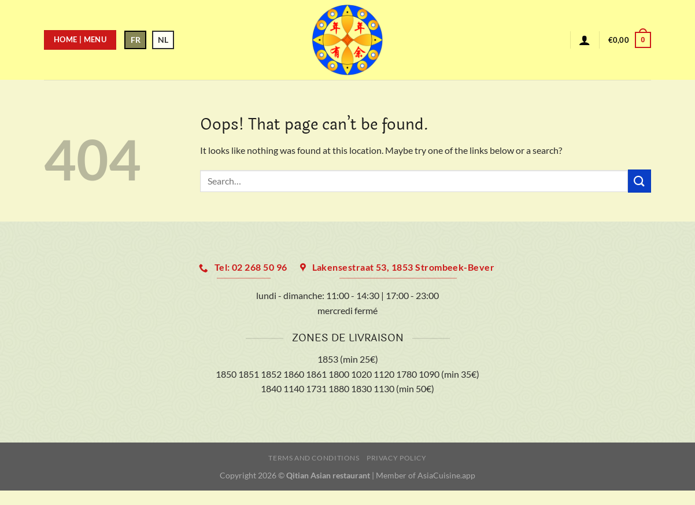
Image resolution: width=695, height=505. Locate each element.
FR (136, 40)
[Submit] (639, 180)
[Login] (584, 40)
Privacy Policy (397, 458)
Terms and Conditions (313, 458)
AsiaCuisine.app (446, 475)
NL (163, 40)
